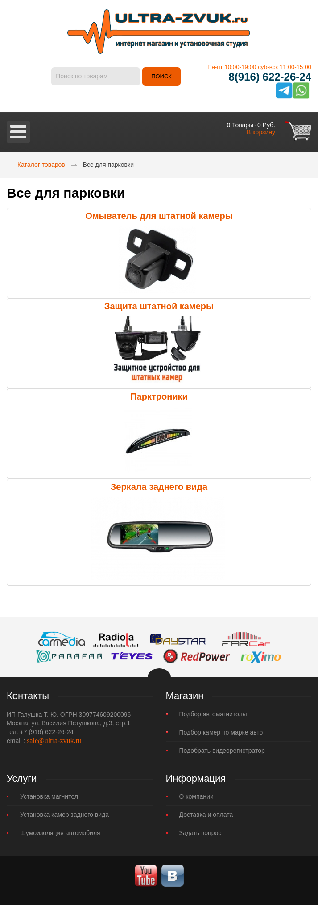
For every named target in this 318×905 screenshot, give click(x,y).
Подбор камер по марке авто (221, 732)
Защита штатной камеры (159, 306)
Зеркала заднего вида (159, 487)
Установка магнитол (49, 796)
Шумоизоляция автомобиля (60, 832)
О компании (196, 796)
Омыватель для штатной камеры (159, 216)
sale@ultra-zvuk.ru (54, 740)
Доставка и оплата (206, 814)
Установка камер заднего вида (64, 814)
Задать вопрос (200, 832)
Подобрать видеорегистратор (222, 750)
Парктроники (159, 396)
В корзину (261, 132)
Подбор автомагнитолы (213, 714)
